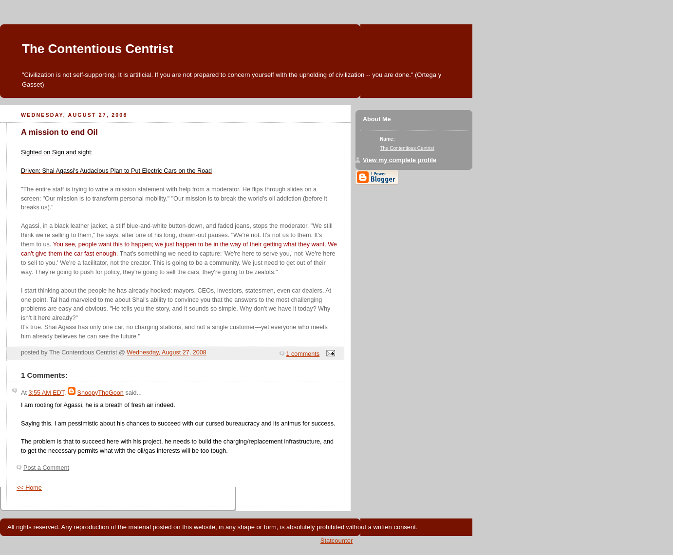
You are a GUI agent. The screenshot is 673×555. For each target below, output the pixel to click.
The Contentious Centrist (97, 48)
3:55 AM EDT (46, 392)
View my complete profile (399, 160)
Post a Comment (46, 467)
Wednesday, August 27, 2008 (166, 352)
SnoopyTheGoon (100, 392)
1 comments (303, 354)
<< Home (29, 487)
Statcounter (336, 540)
